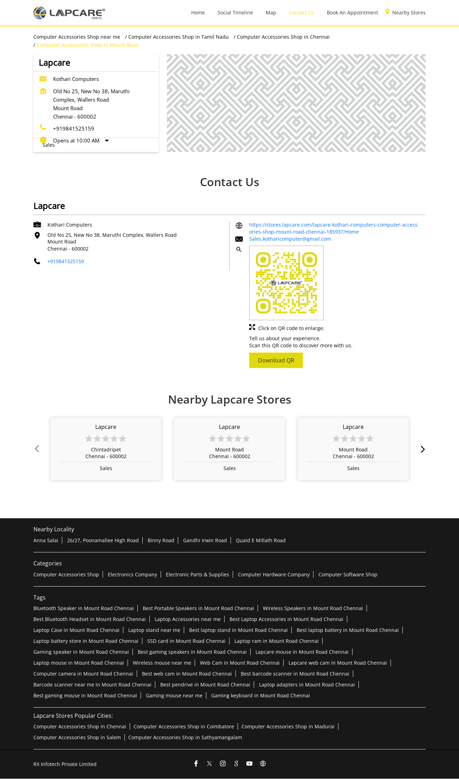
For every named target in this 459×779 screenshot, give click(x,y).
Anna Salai (45, 540)
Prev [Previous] (37, 449)
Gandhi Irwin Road (205, 540)
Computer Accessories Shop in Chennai (79, 726)
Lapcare (105, 427)
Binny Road (161, 540)
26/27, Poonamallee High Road (103, 540)
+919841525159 (73, 128)
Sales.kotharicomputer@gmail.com (290, 238)
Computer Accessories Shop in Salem (77, 737)
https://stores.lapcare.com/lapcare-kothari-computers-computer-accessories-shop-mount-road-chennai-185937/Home (333, 228)
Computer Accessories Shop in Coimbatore (184, 726)
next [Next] (421, 449)
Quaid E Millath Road (261, 540)
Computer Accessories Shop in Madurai (288, 726)
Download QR (276, 360)
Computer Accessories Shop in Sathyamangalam (185, 737)
